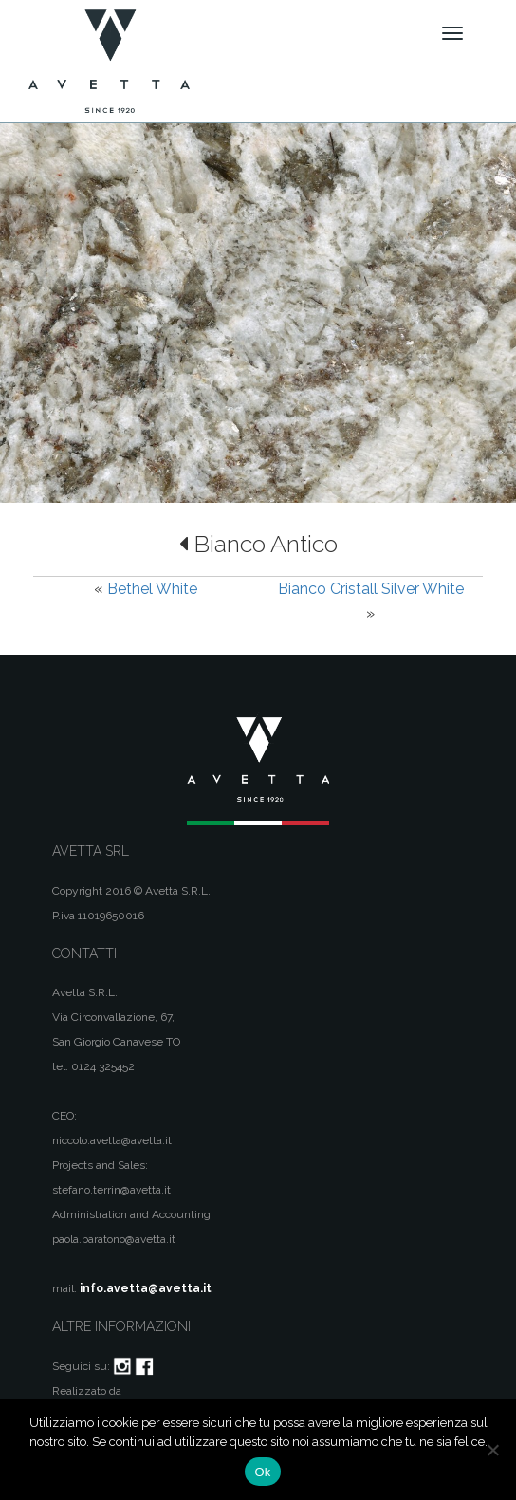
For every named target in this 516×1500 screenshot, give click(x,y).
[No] (492, 1449)
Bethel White (152, 589)
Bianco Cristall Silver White (371, 589)
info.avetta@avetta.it (146, 1288)
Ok (262, 1472)
